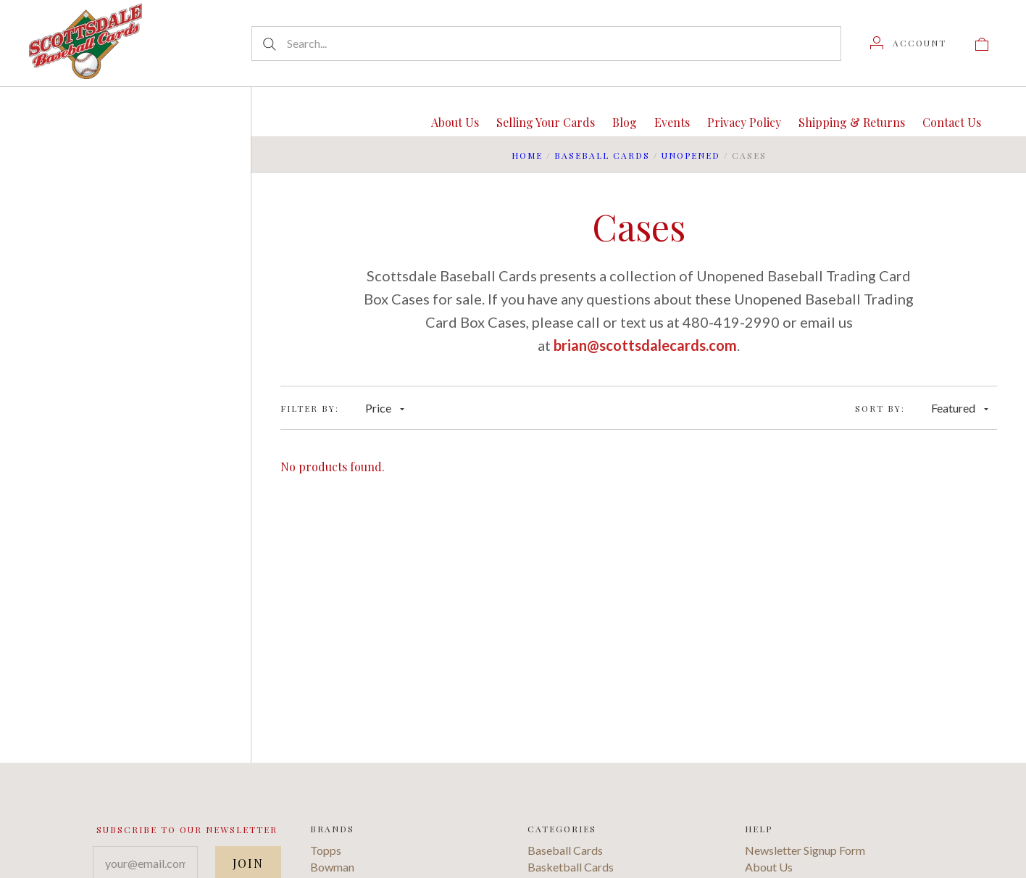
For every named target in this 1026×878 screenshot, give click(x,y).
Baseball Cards (602, 155)
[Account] (908, 43)
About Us (455, 122)
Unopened (691, 155)
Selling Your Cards (545, 122)
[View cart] (981, 43)
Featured (959, 408)
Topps (325, 850)
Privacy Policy (744, 122)
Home (527, 155)
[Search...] (546, 43)
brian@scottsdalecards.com (645, 345)
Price (384, 408)
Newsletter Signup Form (805, 850)
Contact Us (951, 122)
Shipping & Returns (851, 122)
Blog (624, 122)
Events (672, 122)
